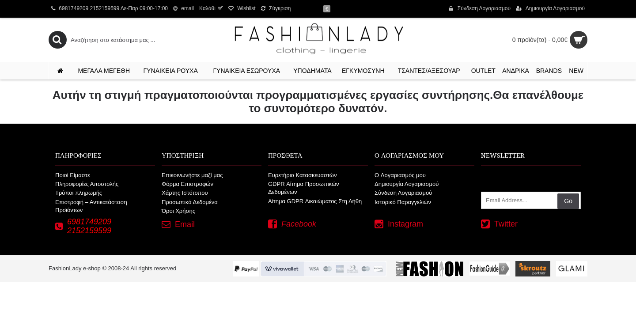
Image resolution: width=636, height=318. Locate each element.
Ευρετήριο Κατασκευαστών (302, 175)
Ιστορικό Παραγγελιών (403, 202)
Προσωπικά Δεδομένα (190, 202)
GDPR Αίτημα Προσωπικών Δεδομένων (303, 188)
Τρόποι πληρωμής (78, 192)
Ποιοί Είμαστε (72, 175)
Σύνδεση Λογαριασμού (403, 192)
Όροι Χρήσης (178, 211)
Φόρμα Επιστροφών (187, 184)
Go (568, 200)
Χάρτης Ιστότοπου (185, 192)
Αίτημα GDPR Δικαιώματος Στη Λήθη (315, 201)
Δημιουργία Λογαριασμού (407, 184)
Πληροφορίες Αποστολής (86, 184)
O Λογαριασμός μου (400, 175)
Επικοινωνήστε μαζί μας (192, 175)
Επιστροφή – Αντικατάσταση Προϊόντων (91, 206)
